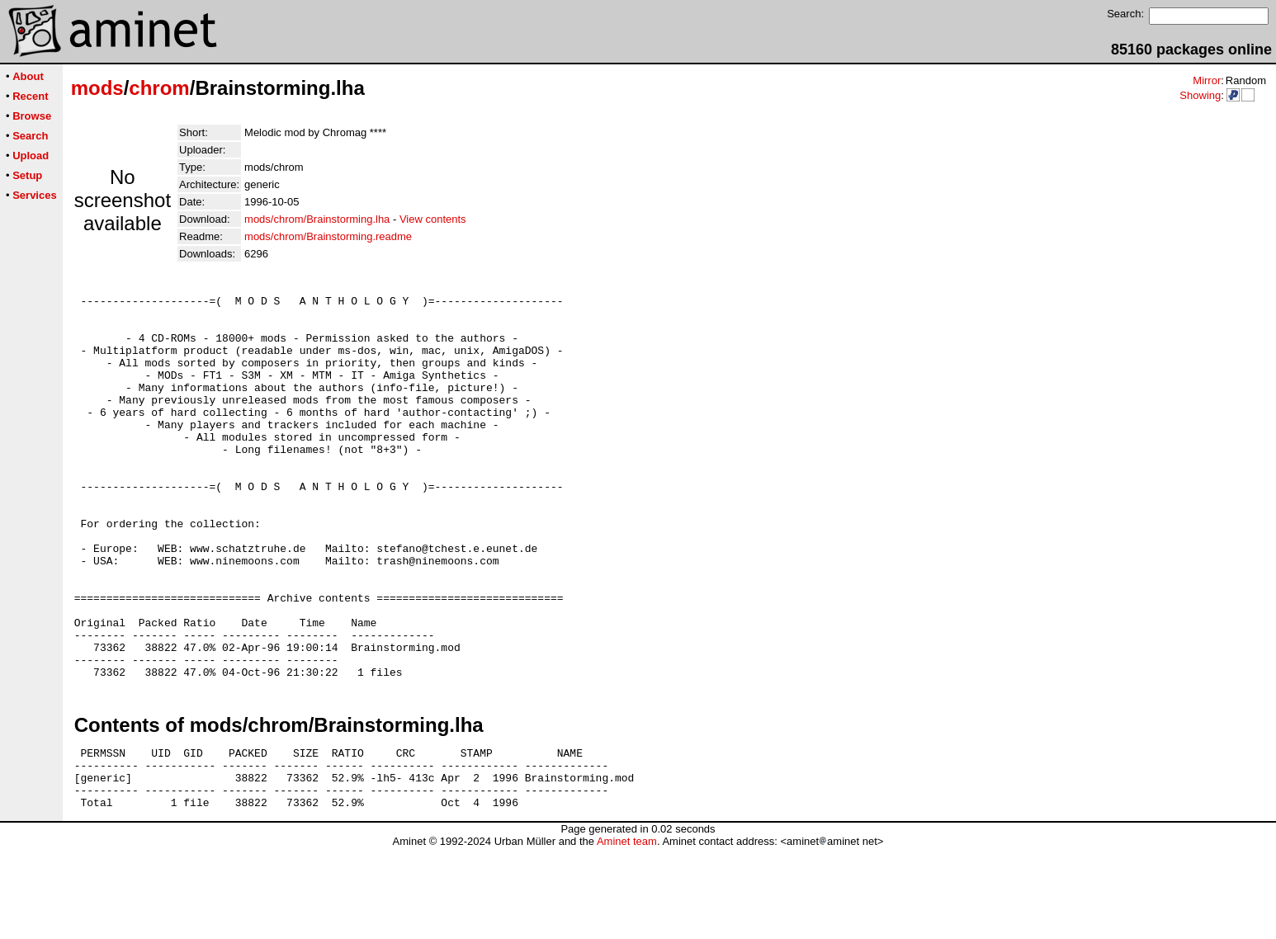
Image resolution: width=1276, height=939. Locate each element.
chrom (159, 88)
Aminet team (627, 933)
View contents (432, 219)
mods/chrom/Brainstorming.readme (328, 236)
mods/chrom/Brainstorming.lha (317, 219)
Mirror (1207, 80)
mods (97, 88)
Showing (1200, 95)
